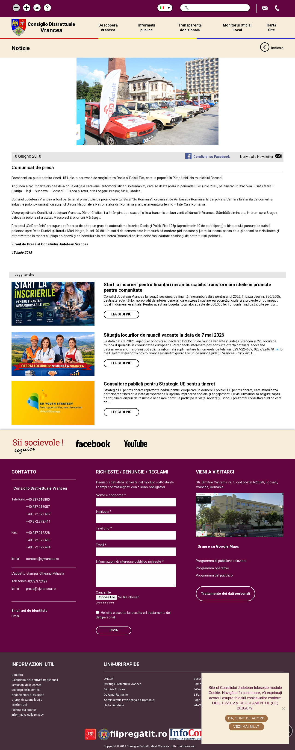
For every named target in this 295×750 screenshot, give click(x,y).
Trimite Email (265, 8)
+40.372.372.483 (38, 540)
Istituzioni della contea (26, 684)
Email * (101, 545)
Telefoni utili (19, 704)
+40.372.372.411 (38, 521)
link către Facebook (93, 443)
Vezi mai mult (246, 726)
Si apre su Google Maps (218, 546)
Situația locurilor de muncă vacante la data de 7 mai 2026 (164, 334)
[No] (283, 708)
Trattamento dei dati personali (225, 593)
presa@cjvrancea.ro (41, 588)
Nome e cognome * (111, 495)
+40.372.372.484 (38, 547)
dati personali (105, 617)
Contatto (17, 674)
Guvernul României (116, 694)
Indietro (271, 48)
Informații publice (146, 27)
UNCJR (108, 678)
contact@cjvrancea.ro (42, 558)
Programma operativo (212, 568)
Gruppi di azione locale (27, 699)
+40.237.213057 (38, 507)
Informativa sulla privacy (28, 714)
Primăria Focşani (115, 689)
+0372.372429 (36, 581)
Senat (197, 678)
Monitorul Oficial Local (237, 27)
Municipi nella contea (26, 689)
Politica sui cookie (24, 709)
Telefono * (104, 528)
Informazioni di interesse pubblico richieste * (130, 561)
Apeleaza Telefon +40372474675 (277, 8)
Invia (113, 630)
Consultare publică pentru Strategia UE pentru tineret (160, 383)
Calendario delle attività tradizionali (35, 679)
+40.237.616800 (38, 499)
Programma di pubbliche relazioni (221, 560)
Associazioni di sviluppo (28, 694)
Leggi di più (121, 314)
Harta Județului (114, 705)
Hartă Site (271, 27)
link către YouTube (135, 443)
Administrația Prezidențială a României (129, 699)
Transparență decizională (190, 27)
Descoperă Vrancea (108, 27)
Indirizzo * (103, 511)
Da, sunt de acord (246, 718)
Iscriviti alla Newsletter (256, 156)
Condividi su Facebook (211, 156)
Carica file (103, 592)
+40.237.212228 (38, 533)
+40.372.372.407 (38, 514)
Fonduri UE (201, 699)
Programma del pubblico (214, 575)
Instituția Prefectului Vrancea (122, 683)
